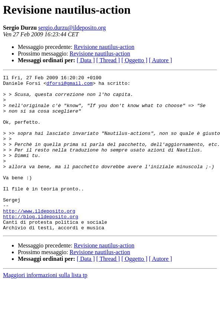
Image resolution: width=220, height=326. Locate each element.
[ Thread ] (108, 60)
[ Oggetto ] (134, 60)
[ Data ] (86, 60)
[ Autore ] (160, 60)
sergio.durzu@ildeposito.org (72, 27)
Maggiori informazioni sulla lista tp (45, 306)
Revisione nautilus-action (104, 47)
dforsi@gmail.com (69, 85)
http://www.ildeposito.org (39, 238)
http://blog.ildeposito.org (40, 245)
